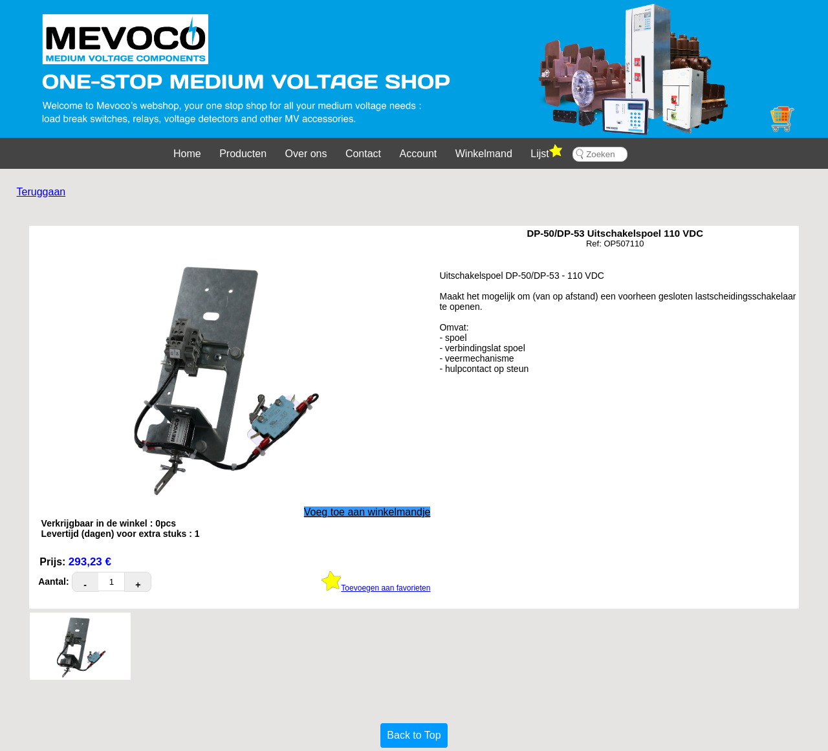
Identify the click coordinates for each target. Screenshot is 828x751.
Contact (363, 153)
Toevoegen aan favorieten (375, 588)
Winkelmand (483, 153)
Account (418, 153)
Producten (243, 153)
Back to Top (414, 735)
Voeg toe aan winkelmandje (367, 511)
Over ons (306, 153)
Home (187, 153)
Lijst (545, 151)
